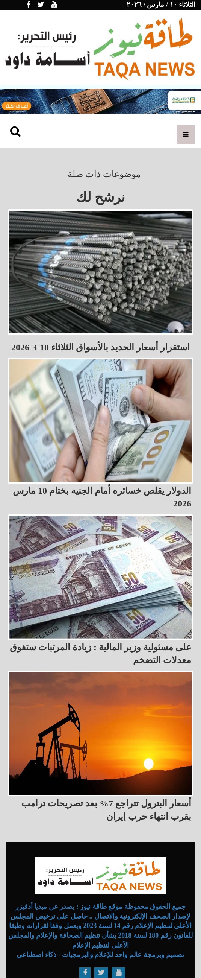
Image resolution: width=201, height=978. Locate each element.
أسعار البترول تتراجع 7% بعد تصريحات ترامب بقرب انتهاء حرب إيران (106, 810)
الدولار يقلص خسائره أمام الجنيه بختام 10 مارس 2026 (102, 497)
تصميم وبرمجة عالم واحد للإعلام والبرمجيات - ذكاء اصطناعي (100, 954)
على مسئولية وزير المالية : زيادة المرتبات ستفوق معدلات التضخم (100, 653)
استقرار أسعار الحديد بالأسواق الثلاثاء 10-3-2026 (100, 347)
